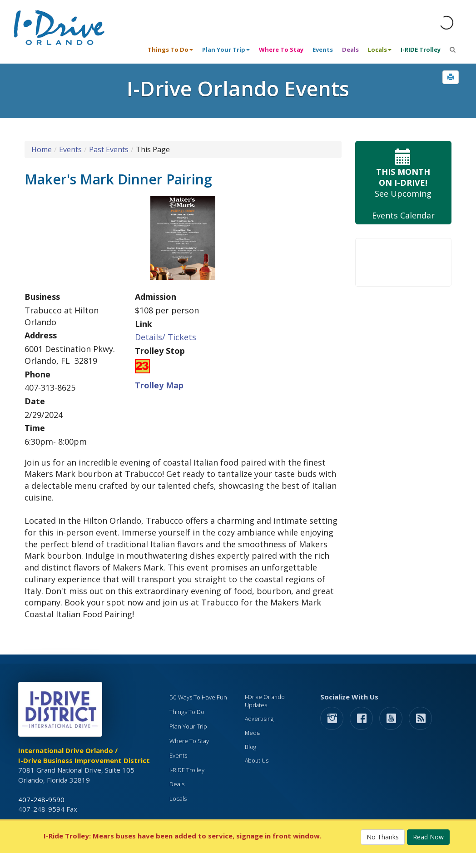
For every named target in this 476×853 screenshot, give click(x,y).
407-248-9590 (41, 799)
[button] (450, 77)
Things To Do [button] (170, 49)
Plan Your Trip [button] (226, 49)
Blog (250, 747)
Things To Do (186, 712)
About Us (256, 760)
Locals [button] (380, 49)
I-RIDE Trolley (421, 49)
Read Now (428, 837)
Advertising (259, 719)
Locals (178, 798)
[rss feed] (420, 717)
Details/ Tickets (165, 337)
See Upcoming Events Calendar (403, 182)
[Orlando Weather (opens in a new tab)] (446, 23)
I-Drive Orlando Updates (265, 701)
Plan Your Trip (188, 726)
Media (253, 733)
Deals (350, 49)
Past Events (109, 149)
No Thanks (383, 837)
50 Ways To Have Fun (198, 697)
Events (322, 49)
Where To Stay (281, 49)
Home (41, 149)
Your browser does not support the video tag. (403, 262)
